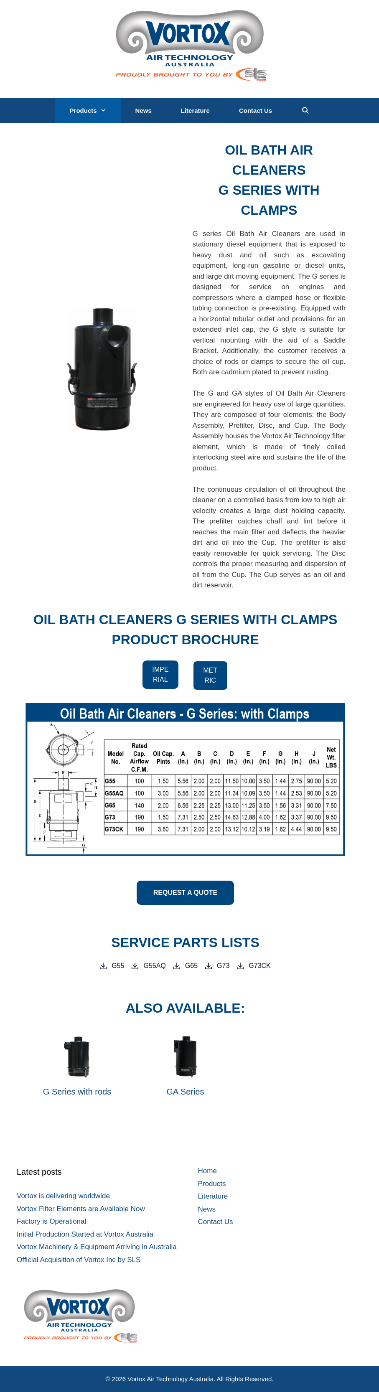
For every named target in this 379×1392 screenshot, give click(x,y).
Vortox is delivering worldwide (63, 1196)
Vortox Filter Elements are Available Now (81, 1209)
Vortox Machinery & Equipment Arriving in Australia (97, 1247)
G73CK (259, 965)
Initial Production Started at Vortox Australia (85, 1234)
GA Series (185, 1091)
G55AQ (154, 965)
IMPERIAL (160, 674)
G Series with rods (77, 1091)
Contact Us (255, 110)
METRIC (210, 675)
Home (207, 1171)
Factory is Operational (51, 1221)
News (143, 110)
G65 (191, 965)
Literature (195, 110)
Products (95, 110)
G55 (118, 965)
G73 (223, 965)
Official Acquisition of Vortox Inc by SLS (78, 1260)
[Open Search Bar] (305, 110)
